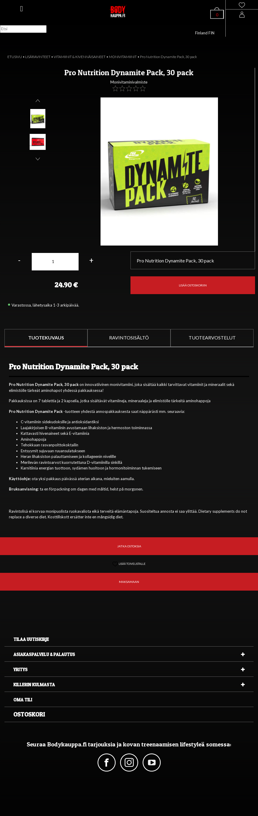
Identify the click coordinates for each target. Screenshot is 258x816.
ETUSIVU (14, 56)
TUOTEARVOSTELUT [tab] (212, 337)
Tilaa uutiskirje (31, 639)
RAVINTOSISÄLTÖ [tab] (129, 337)
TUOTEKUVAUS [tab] (46, 337)
